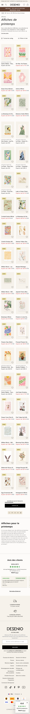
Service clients (20, 660)
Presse (12, 660)
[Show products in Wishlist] (24, 5)
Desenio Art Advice (21, 657)
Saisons (9, 13)
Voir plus (15, 505)
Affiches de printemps (19, 13)
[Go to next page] (20, 512)
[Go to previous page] (9, 512)
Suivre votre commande (22, 663)
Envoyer (15, 647)
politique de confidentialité (15, 650)
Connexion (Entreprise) (8, 682)
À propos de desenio (8, 657)
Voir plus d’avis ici (14, 591)
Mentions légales (9, 663)
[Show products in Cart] (27, 5)
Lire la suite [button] (4, 33)
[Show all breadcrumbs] (3, 13)
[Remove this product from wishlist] (12, 59)
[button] (22, 707)
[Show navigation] (2, 5)
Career (12, 665)
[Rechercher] (6, 5)
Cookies (18, 673)
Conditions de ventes (21, 665)
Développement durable (7, 668)
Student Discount (9, 675)
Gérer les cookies (20, 675)
